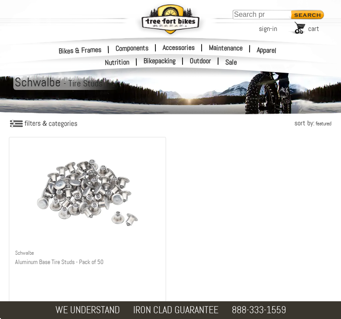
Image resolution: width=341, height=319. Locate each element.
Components (131, 48)
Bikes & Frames (80, 50)
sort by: (312, 123)
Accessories (178, 47)
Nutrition (117, 62)
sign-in (268, 28)
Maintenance (225, 48)
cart (313, 28)
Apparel (267, 50)
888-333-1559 (259, 309)
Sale (231, 62)
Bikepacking (159, 61)
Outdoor (200, 61)
